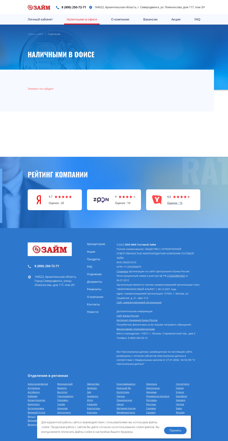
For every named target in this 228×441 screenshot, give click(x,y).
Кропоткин (123, 392)
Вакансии (150, 19)
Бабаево (32, 396)
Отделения (94, 274)
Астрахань (34, 388)
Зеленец (92, 388)
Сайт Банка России (128, 315)
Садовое (151, 408)
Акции (175, 19)
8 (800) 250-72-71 (74, 7)
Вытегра (62, 392)
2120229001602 (176, 275)
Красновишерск (126, 384)
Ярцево (180, 412)
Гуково (61, 404)
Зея (89, 392)
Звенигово (93, 384)
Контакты (93, 304)
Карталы (92, 412)
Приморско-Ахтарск (157, 396)
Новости (92, 312)
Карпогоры (93, 408)
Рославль (151, 400)
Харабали (181, 396)
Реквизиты (94, 289)
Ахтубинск (34, 392)
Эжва (179, 408)
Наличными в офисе (82, 19)
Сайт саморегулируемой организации (139, 302)
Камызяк (92, 404)
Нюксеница (153, 388)
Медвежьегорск (126, 412)
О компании (120, 19)
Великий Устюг (36, 412)
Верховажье (35, 420)
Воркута (62, 388)
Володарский (65, 384)
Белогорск (34, 404)
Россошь (151, 404)
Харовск (180, 400)
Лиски (120, 404)
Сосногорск (182, 384)
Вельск (32, 416)
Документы (94, 282)
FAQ (197, 19)
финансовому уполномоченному (136, 329)
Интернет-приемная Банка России (137, 320)
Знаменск (92, 396)
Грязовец (62, 400)
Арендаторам (96, 244)
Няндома (151, 392)
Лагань (121, 396)
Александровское (38, 384)
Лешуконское (124, 400)
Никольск (151, 384)
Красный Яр (124, 388)
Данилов (62, 408)
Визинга (32, 424)
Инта (90, 400)
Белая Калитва (36, 400)
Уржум (180, 388)
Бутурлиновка (36, 408)
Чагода (180, 404)
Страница (122, 271)
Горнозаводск (65, 396)
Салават (151, 412)
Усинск (180, 392)
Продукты (93, 259)
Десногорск (64, 412)
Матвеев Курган (126, 408)
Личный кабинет (40, 19)
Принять (175, 430)
